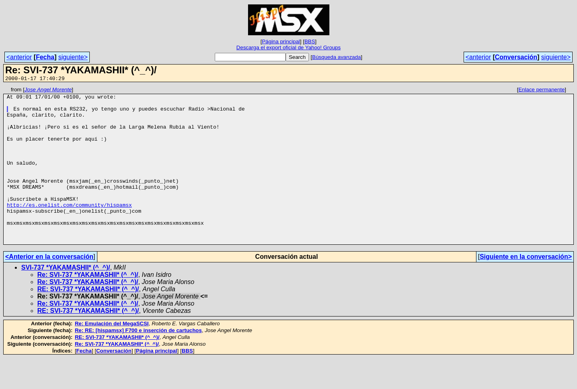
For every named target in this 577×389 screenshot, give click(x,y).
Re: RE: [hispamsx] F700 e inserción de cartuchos (138, 362)
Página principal (281, 41)
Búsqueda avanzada (336, 57)
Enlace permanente (541, 91)
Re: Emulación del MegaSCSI (112, 355)
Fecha (45, 57)
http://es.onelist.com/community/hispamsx (69, 228)
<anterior (19, 57)
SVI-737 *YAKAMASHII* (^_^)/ (65, 298)
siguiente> (72, 57)
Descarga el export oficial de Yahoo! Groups (288, 47)
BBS (310, 41)
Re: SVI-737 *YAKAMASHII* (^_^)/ (87, 305)
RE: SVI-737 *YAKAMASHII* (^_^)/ (88, 320)
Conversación (516, 57)
